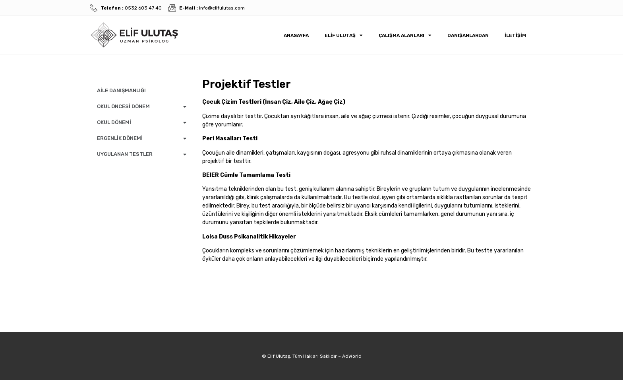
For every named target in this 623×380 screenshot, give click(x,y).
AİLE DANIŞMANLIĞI (121, 90)
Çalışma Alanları (405, 35)
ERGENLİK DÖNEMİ (141, 138)
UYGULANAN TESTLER (141, 154)
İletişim (515, 35)
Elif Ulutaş (344, 35)
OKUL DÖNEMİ (141, 122)
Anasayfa (296, 35)
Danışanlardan (468, 35)
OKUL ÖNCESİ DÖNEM (141, 106)
